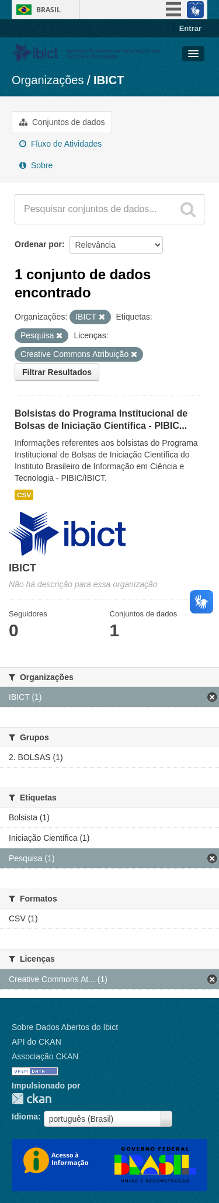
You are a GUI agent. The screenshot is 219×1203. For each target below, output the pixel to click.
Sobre (36, 165)
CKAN (31, 1099)
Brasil (48, 10)
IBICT (108, 80)
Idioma (25, 1116)
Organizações (48, 80)
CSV (24, 495)
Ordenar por (38, 244)
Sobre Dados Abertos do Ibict (65, 1027)
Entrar (190, 28)
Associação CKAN (45, 1056)
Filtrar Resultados (57, 372)
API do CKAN (36, 1041)
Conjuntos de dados (62, 122)
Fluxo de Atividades (60, 143)
